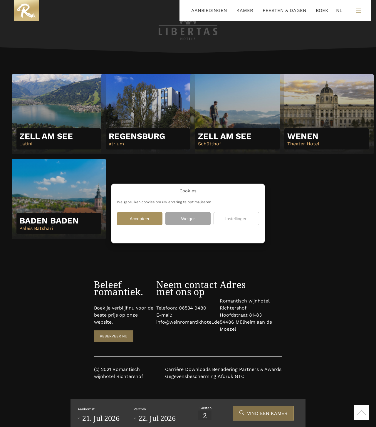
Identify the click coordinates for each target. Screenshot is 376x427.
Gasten (205, 408)
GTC (239, 376)
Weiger (188, 218)
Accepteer (140, 218)
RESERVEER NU (113, 336)
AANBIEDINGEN (209, 10)
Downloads (198, 369)
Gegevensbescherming (166, 233)
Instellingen (236, 218)
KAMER (244, 10)
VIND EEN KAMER (267, 413)
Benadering (225, 369)
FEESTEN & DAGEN (284, 10)
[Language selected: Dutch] (338, 10)
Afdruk (225, 376)
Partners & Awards (260, 369)
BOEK (322, 10)
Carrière (174, 369)
